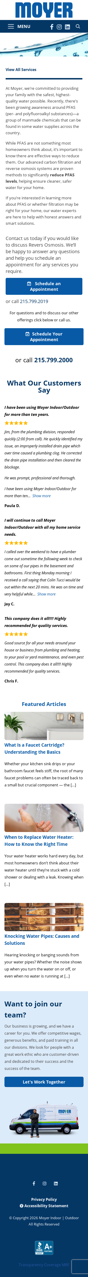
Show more (41, 495)
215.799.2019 (34, 301)
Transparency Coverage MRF (44, 1264)
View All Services (21, 69)
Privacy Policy (44, 1199)
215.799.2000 (53, 360)
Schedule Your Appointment (44, 336)
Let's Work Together (44, 1082)
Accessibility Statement (44, 1205)
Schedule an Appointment (44, 286)
